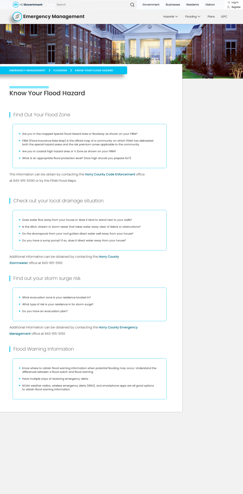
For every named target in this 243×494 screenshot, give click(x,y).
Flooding (60, 70)
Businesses (173, 4)
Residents (192, 4)
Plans (211, 16)
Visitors (210, 4)
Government (151, 4)
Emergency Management (27, 70)
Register (234, 7)
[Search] (91, 4)
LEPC (224, 16)
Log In (232, 2)
